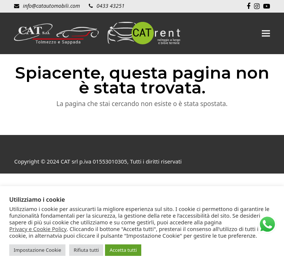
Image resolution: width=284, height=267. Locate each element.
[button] (266, 33)
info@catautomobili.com (51, 5)
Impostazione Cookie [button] (37, 250)
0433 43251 (111, 5)
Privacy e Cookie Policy (38, 228)
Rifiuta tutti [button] (86, 250)
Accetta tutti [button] (123, 250)
